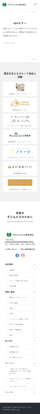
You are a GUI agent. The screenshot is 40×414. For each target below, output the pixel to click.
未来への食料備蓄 (16, 324)
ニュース (9, 392)
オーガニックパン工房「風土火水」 (20, 121)
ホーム (28, 12)
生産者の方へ (14, 346)
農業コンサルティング (17, 297)
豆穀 (11, 308)
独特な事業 (13, 275)
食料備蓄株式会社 (20, 168)
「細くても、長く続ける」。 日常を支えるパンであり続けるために (20, 371)
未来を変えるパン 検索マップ (20, 184)
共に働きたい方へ (16, 357)
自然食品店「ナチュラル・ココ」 (20, 137)
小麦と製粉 (13, 303)
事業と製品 (10, 291)
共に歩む (9, 340)
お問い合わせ (11, 249)
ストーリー (10, 363)
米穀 (11, 313)
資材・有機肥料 (15, 330)
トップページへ (9, 43)
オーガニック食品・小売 (18, 319)
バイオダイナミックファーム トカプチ (20, 152)
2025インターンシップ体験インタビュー (20, 380)
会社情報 (9, 264)
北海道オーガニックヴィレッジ (20, 89)
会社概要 (12, 286)
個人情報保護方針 (28, 249)
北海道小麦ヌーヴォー (20, 105)
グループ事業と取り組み (18, 281)
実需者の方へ (14, 352)
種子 (11, 335)
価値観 (12, 270)
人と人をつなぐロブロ (17, 386)
